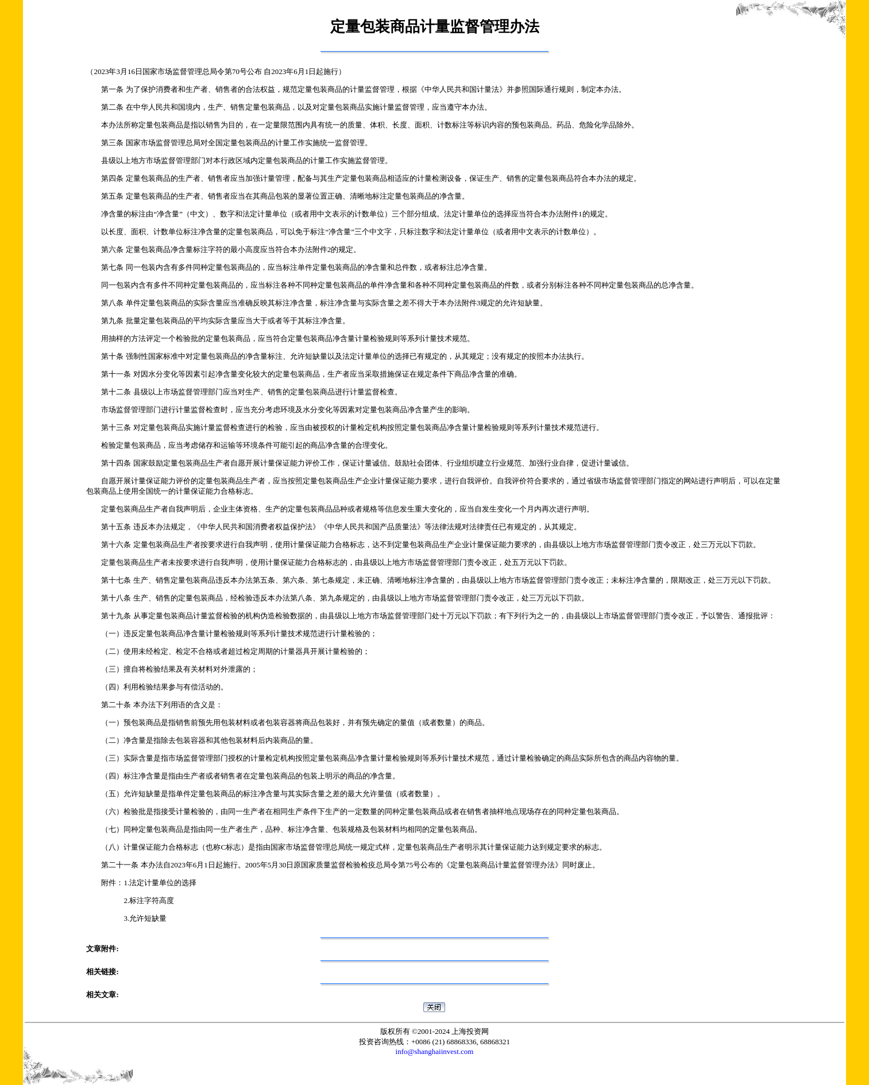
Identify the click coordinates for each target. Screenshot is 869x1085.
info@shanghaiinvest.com (435, 1051)
